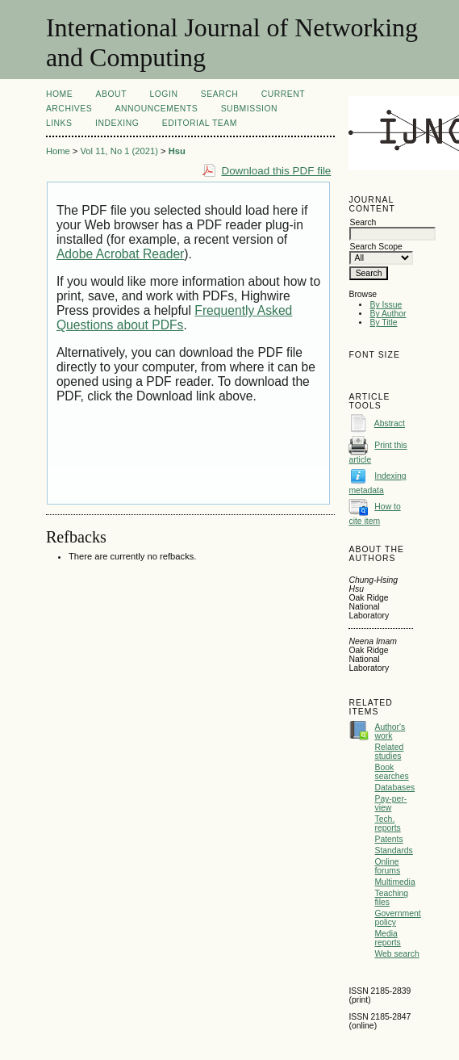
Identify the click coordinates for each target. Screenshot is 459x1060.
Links (59, 123)
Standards (393, 850)
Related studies (388, 751)
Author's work (389, 731)
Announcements (156, 108)
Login (163, 94)
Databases (394, 787)
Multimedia (394, 882)
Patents (388, 839)
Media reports (387, 938)
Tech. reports (387, 823)
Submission (249, 108)
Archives (69, 108)
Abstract (389, 423)
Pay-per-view (390, 803)
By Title (383, 322)
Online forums (387, 866)
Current (283, 94)
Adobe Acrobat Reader (120, 254)
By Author (387, 313)
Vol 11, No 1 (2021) (118, 151)
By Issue (385, 304)
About (111, 94)
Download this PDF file (276, 171)
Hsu (177, 151)
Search (219, 94)
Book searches (391, 772)
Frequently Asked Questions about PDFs (174, 318)
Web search (396, 953)
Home (59, 94)
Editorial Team (199, 123)
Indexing (117, 123)
